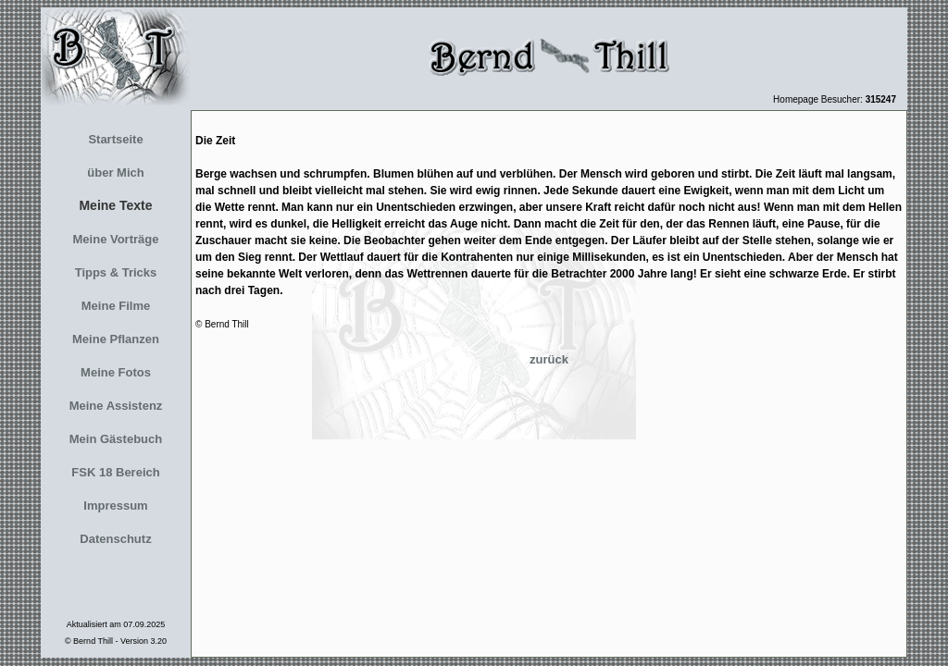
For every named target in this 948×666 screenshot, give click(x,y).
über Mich (115, 172)
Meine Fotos (116, 372)
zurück (549, 359)
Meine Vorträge (116, 239)
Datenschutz (115, 539)
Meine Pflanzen (115, 339)
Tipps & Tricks (116, 272)
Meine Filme (115, 306)
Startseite (115, 139)
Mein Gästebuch (115, 439)
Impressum (115, 505)
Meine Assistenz (116, 406)
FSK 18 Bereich (115, 472)
